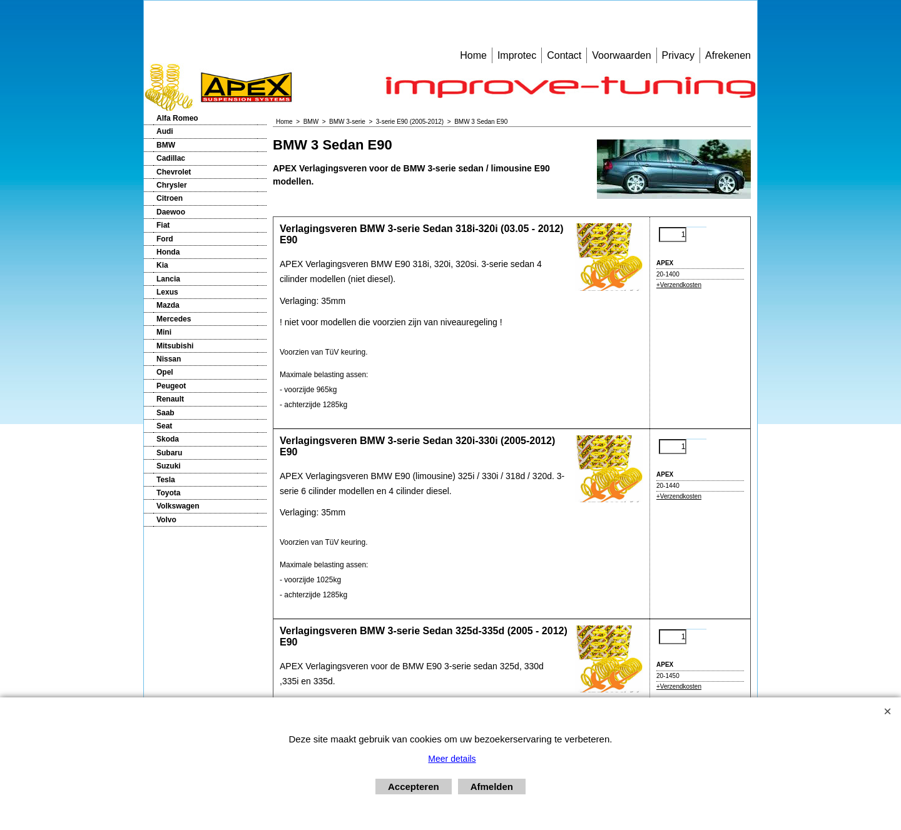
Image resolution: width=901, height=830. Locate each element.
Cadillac (170, 158)
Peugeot (171, 386)
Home (473, 55)
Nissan (168, 359)
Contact (564, 55)
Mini (163, 332)
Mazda (168, 305)
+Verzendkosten (678, 284)
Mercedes (173, 319)
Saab (165, 412)
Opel (164, 372)
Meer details (452, 759)
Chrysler (171, 185)
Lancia (168, 279)
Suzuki (168, 466)
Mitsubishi (174, 346)
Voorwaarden (621, 55)
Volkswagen (177, 506)
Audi (164, 131)
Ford (164, 239)
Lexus (167, 292)
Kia (162, 265)
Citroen (169, 198)
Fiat (163, 225)
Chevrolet (173, 172)
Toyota (168, 492)
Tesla (165, 479)
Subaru (169, 452)
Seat (164, 426)
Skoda (167, 439)
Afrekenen (728, 55)
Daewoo (170, 212)
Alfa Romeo (177, 118)
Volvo (166, 519)
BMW (165, 145)
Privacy (678, 55)
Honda (168, 252)
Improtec (516, 55)
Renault (170, 399)
